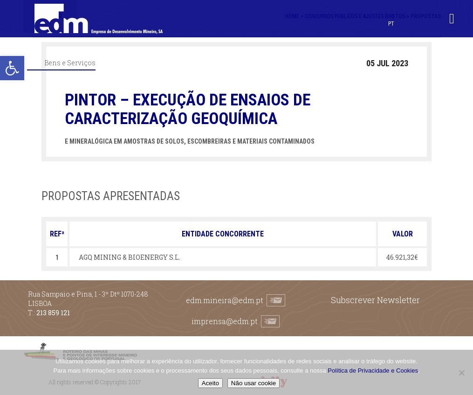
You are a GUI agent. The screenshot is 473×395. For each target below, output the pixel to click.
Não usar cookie (253, 383)
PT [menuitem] (391, 24)
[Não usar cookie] (461, 372)
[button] (12, 68)
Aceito (210, 383)
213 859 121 (53, 312)
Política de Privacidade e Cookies (373, 370)
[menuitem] (391, 24)
